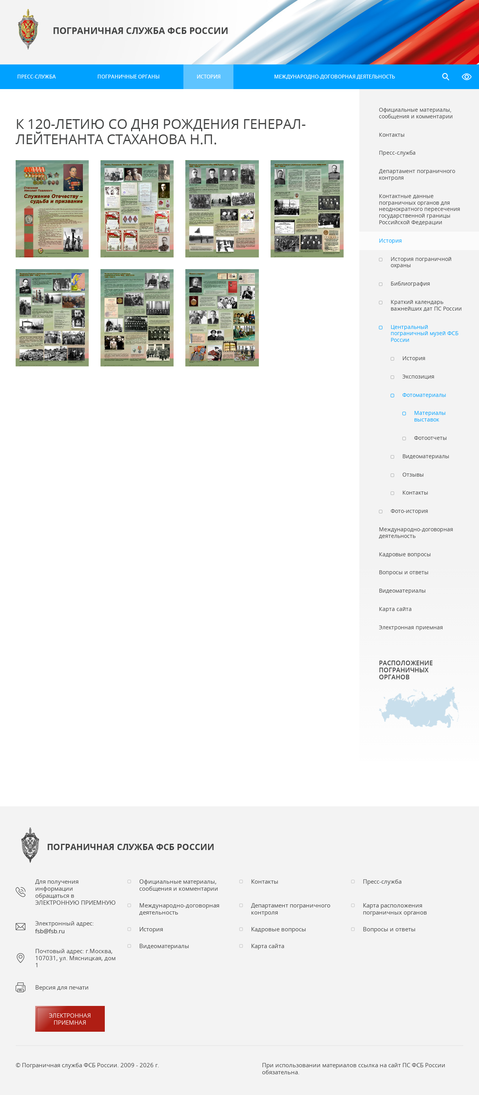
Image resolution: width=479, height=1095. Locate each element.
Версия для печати (62, 987)
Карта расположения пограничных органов (395, 908)
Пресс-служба (36, 76)
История (209, 76)
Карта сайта (267, 946)
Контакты (264, 881)
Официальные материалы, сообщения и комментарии (178, 884)
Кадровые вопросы (278, 929)
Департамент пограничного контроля (290, 908)
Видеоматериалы (164, 946)
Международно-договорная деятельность (334, 76)
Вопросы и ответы (389, 929)
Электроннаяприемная (70, 1018)
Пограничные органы (128, 76)
